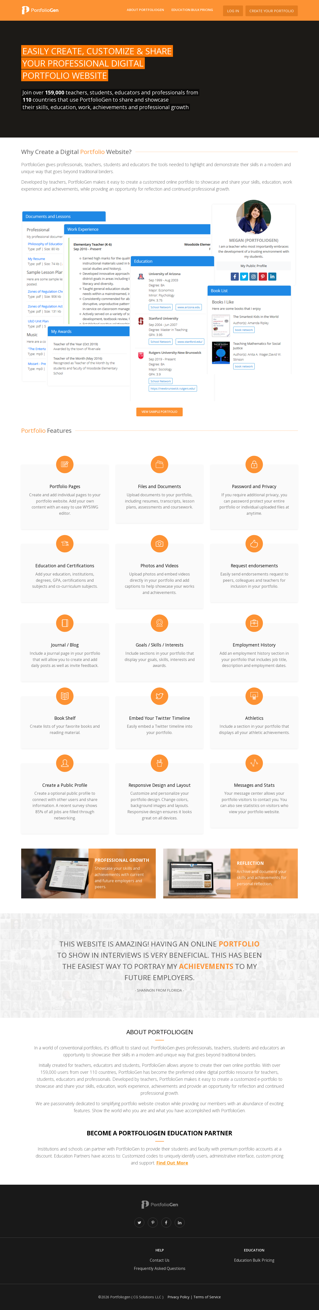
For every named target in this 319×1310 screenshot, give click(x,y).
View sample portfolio (159, 412)
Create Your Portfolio (271, 10)
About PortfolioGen (145, 9)
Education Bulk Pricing (192, 9)
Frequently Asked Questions (159, 1268)
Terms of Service (207, 1297)
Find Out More (172, 1163)
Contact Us (159, 1260)
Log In (233, 10)
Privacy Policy (178, 1297)
